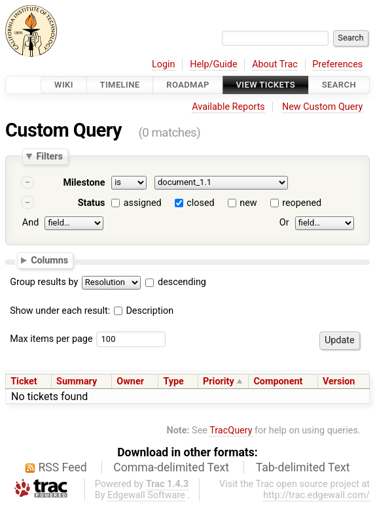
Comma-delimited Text (171, 467)
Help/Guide (213, 64)
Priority (218, 381)
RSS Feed (63, 467)
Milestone (84, 182)
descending (182, 282)
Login (163, 64)
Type (173, 381)
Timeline (120, 85)
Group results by (44, 282)
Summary (76, 381)
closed (200, 203)
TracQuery (230, 430)
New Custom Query (322, 106)
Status (91, 203)
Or (284, 222)
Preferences (337, 64)
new (248, 203)
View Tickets (265, 85)
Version (339, 381)
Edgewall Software (146, 495)
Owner (130, 381)
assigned (143, 203)
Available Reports (228, 106)
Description (143, 310)
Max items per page (51, 339)
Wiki (63, 85)
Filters (49, 156)
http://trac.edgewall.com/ (316, 495)
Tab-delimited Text (303, 467)
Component (277, 381)
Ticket (23, 381)
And (30, 222)
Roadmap (187, 85)
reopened (301, 203)
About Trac (275, 64)
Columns (49, 259)
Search (339, 85)
